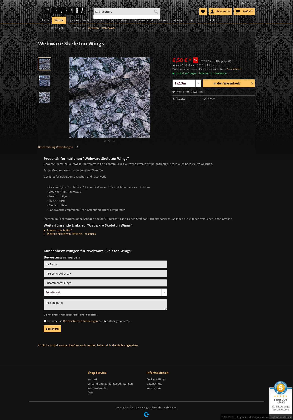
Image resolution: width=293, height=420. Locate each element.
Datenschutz (154, 383)
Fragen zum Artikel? (58, 230)
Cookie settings (155, 379)
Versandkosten (234, 68)
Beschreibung (46, 147)
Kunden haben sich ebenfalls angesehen (112, 345)
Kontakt (92, 379)
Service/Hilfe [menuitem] (252, 3)
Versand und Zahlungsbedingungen (110, 383)
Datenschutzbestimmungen (80, 321)
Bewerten (194, 91)
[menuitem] (126, 13)
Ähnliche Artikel (48, 345)
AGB (90, 392)
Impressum (153, 388)
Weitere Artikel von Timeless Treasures (70, 234)
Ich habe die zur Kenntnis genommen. (88, 321)
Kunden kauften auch (72, 345)
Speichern (52, 328)
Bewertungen (67, 147)
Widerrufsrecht (97, 388)
